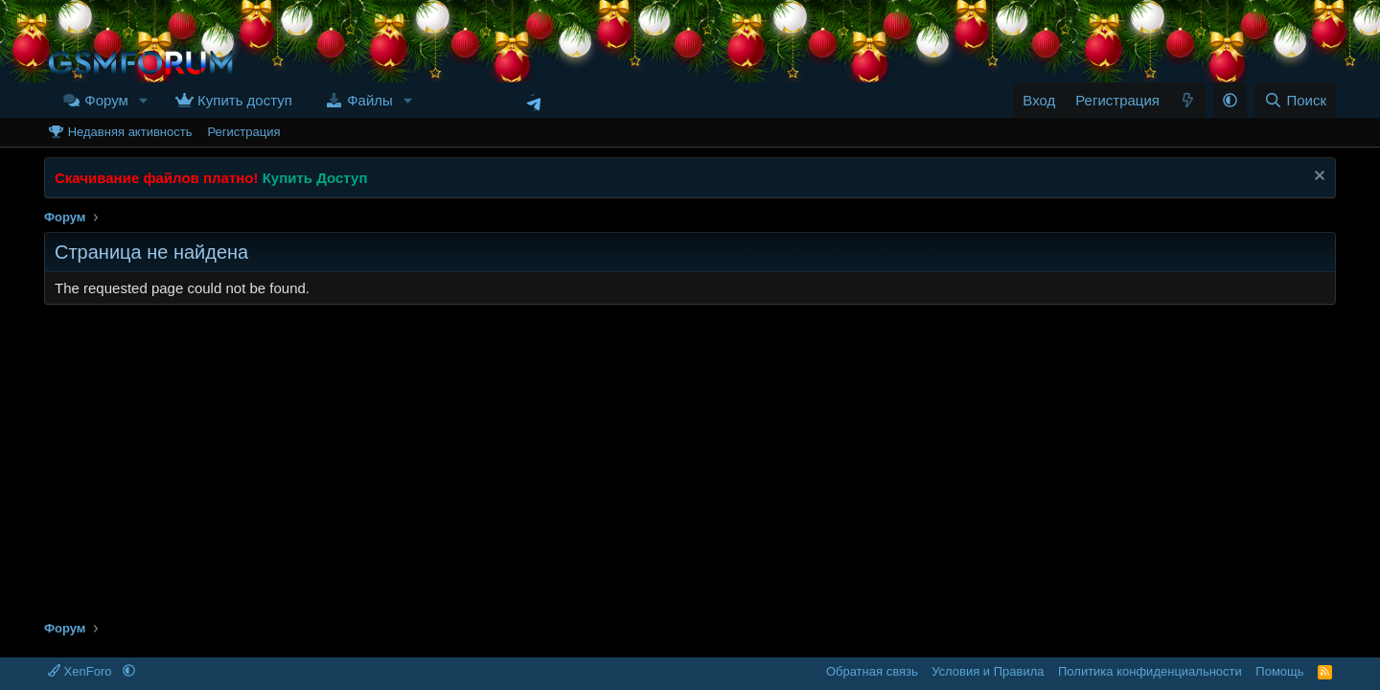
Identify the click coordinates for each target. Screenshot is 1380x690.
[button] (143, 100)
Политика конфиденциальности (1150, 671)
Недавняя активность (130, 132)
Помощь (1279, 671)
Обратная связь (872, 671)
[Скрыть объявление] (1317, 178)
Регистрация (243, 132)
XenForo (81, 671)
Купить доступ (244, 100)
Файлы (370, 100)
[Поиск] (1295, 100)
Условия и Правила (988, 671)
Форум (106, 100)
